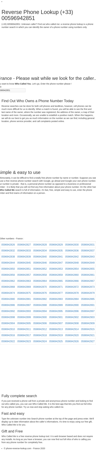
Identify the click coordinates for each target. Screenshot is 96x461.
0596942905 (24, 323)
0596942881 (24, 299)
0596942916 (8, 335)
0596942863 (24, 281)
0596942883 (56, 299)
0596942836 (72, 250)
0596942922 (8, 341)
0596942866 (72, 281)
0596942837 (88, 250)
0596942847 (56, 262)
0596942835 (56, 250)
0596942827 (24, 244)
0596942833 (24, 250)
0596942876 (40, 293)
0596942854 (72, 269)
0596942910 (8, 329)
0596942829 (56, 244)
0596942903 (88, 317)
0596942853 (56, 269)
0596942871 (56, 287)
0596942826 (8, 244)
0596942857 (24, 275)
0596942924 (40, 341)
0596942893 (24, 311)
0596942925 (56, 341)
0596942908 (72, 323)
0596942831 (88, 244)
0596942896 (72, 311)
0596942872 (72, 287)
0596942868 (8, 287)
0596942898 (8, 317)
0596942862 (8, 281)
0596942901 (56, 317)
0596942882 (40, 299)
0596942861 (88, 275)
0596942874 (8, 293)
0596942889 (56, 305)
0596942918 (40, 335)
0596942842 (72, 256)
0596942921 (88, 335)
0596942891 (88, 305)
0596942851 (24, 269)
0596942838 (8, 256)
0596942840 (40, 256)
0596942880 (8, 299)
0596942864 (40, 281)
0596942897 (88, 311)
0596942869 (24, 287)
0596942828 (40, 244)
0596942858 (40, 275)
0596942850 (8, 269)
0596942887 (24, 305)
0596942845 (24, 262)
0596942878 (72, 293)
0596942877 (56, 293)
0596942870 (40, 287)
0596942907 (56, 323)
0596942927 (88, 341)
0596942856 (8, 275)
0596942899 (24, 317)
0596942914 (72, 329)
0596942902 (72, 317)
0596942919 (56, 335)
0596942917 (24, 335)
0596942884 (72, 299)
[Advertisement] (47, 51)
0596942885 (88, 299)
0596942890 (72, 305)
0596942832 (8, 250)
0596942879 (88, 293)
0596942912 (40, 329)
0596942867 (88, 281)
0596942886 (8, 305)
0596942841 (56, 256)
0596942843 (88, 256)
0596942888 (40, 305)
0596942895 (56, 311)
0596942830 (72, 244)
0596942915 (88, 329)
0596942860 (72, 275)
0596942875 (24, 293)
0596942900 (40, 317)
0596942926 (72, 341)
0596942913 (56, 329)
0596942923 (24, 341)
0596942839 (24, 256)
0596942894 (40, 311)
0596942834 (40, 250)
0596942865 (56, 281)
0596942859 (56, 275)
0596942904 (8, 323)
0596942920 (72, 335)
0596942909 (88, 323)
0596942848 (72, 262)
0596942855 (88, 269)
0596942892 (8, 311)
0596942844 (8, 262)
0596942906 (40, 323)
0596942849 (88, 262)
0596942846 (40, 262)
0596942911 (24, 329)
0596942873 (88, 287)
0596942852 (40, 269)
